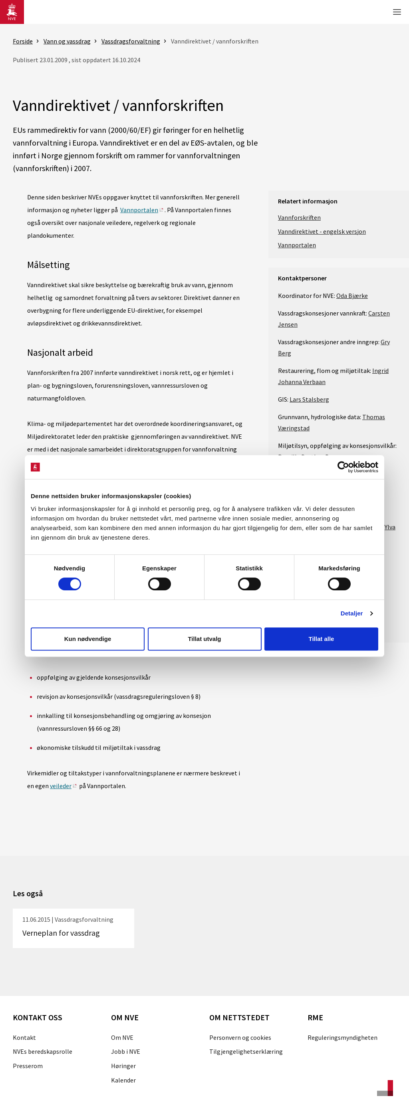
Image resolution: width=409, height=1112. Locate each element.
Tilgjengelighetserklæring (246, 1051)
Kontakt (24, 1037)
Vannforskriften (299, 217)
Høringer (123, 1066)
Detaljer (352, 613)
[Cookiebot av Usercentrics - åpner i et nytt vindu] (343, 467)
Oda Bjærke (352, 296)
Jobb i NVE (125, 1051)
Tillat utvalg (204, 638)
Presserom (28, 1066)
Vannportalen (139, 210)
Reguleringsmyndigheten (342, 1037)
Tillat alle (321, 638)
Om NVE (122, 1037)
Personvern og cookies (240, 1037)
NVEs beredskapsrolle (42, 1051)
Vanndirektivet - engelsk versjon (322, 231)
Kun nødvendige (87, 638)
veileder (60, 786)
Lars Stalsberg (309, 399)
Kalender (123, 1080)
